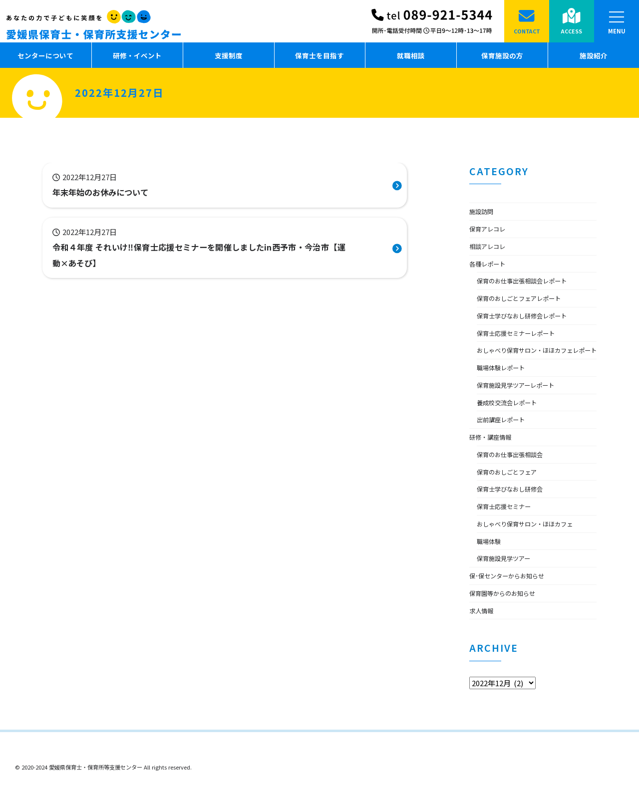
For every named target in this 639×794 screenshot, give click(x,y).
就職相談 (411, 55)
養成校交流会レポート (512, 419)
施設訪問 (483, 211)
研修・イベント (137, 55)
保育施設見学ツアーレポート (522, 402)
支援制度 (229, 55)
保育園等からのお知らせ (507, 610)
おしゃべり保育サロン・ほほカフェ (533, 540)
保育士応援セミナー (508, 523)
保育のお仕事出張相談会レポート (529, 280)
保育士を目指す (319, 55)
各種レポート (490, 263)
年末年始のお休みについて (106, 191)
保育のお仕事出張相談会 (515, 471)
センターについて (45, 55)
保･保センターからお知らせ (513, 592)
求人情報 (483, 627)
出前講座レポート (505, 436)
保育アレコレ (490, 229)
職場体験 (491, 557)
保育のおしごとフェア (512, 488)
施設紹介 (594, 55)
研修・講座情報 (493, 454)
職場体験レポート (505, 384)
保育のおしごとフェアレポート (526, 298)
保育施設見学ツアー (508, 575)
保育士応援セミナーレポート (522, 333)
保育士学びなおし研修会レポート (529, 315)
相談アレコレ (490, 246)
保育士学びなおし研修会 (515, 506)
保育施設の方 (502, 55)
